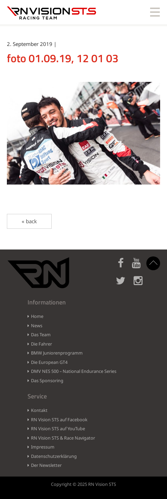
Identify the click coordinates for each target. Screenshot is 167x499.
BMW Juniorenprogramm (57, 353)
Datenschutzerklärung (54, 456)
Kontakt (39, 410)
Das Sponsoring (47, 380)
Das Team (41, 334)
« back (29, 221)
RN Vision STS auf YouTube (58, 428)
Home (37, 316)
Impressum (42, 447)
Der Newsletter (46, 465)
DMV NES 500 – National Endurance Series (73, 371)
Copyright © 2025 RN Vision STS (83, 484)
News (36, 325)
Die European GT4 (49, 362)
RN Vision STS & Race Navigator (63, 438)
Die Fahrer (41, 344)
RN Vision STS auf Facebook (59, 419)
